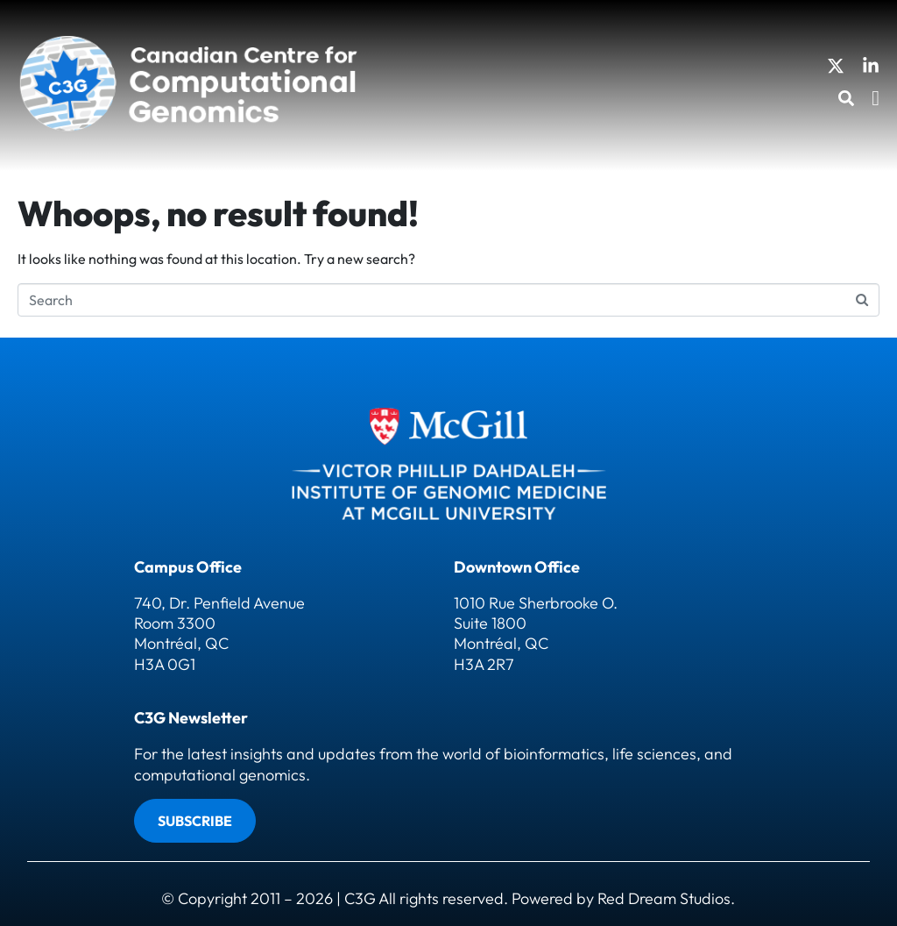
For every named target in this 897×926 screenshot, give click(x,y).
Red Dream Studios (664, 898)
